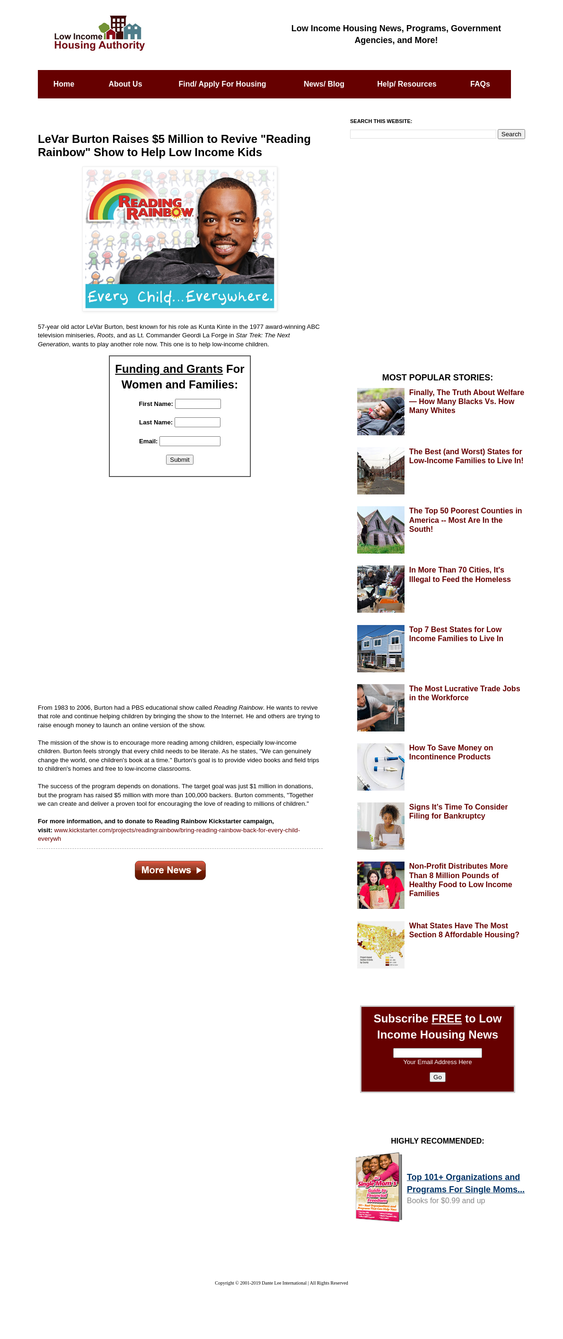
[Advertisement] (180, 584)
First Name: (156, 403)
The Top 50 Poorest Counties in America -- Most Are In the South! (465, 520)
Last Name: (156, 422)
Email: (148, 441)
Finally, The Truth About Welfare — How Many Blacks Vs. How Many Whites (466, 401)
